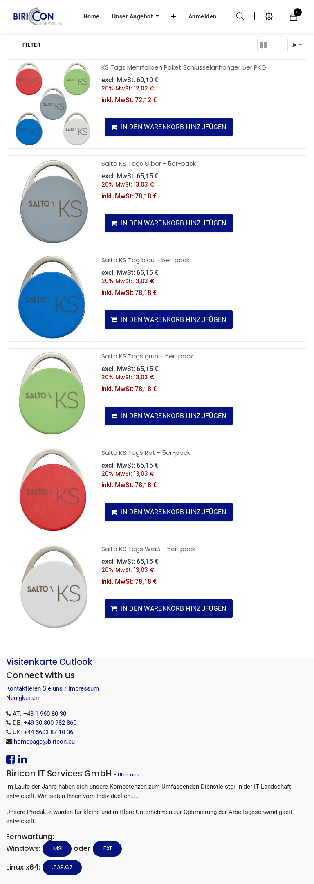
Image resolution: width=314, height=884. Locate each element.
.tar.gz (62, 867)
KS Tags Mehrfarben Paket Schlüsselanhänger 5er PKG (183, 67)
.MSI (57, 848)
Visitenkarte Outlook (49, 662)
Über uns (128, 774)
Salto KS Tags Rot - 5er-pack (145, 452)
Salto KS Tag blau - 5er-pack (145, 260)
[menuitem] (91, 16)
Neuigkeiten (22, 698)
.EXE (107, 848)
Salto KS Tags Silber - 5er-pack (148, 163)
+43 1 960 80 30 (44, 714)
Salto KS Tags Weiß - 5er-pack (148, 548)
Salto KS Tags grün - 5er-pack (147, 356)
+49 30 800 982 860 (50, 723)
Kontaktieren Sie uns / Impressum (52, 688)
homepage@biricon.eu (44, 741)
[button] (173, 16)
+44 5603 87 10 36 (48, 732)
